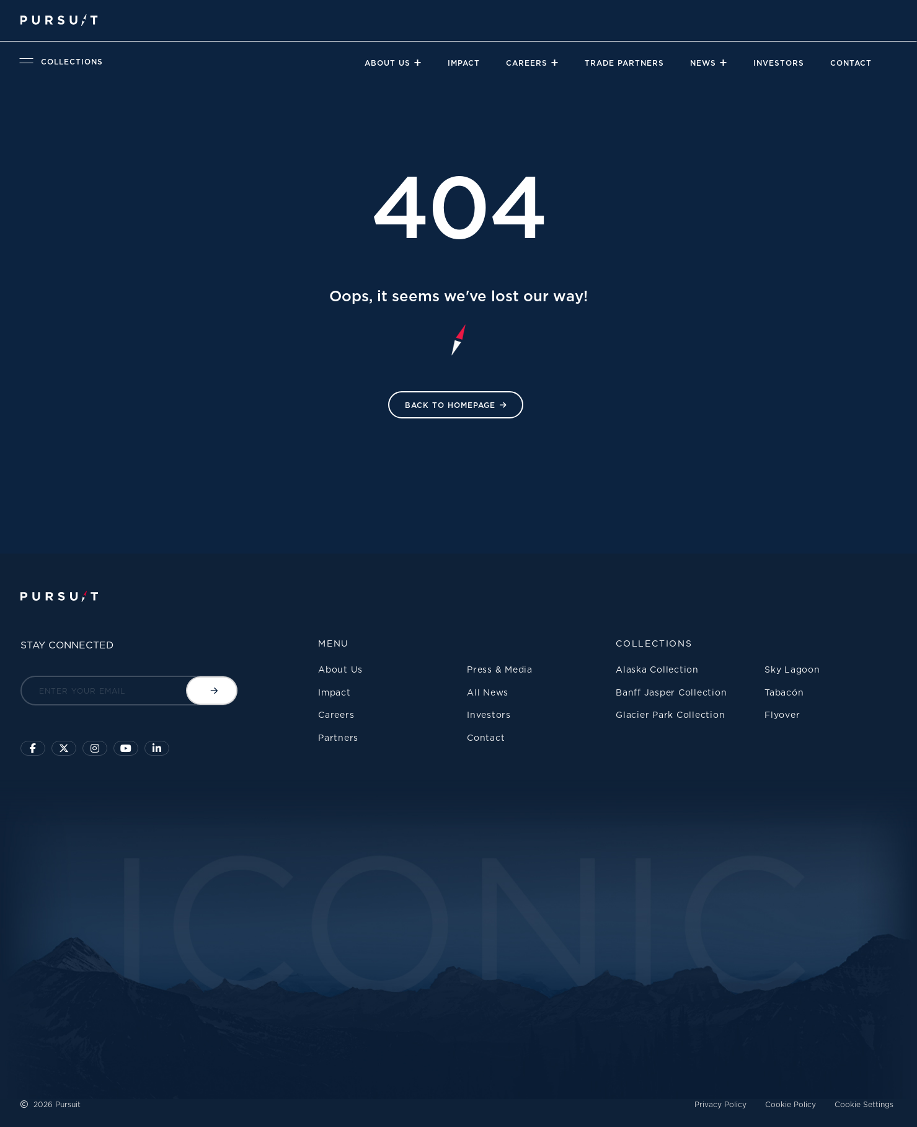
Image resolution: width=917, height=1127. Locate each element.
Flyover (782, 714)
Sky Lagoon (792, 669)
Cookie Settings (864, 1104)
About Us (387, 63)
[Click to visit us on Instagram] (94, 748)
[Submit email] (211, 690)
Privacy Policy (720, 1104)
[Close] (417, 62)
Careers (526, 63)
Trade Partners (624, 63)
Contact (851, 63)
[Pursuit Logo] (58, 20)
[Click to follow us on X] (63, 748)
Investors (778, 63)
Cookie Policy (790, 1104)
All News (487, 692)
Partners (338, 737)
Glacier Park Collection (670, 714)
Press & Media (500, 669)
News (703, 63)
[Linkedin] (156, 748)
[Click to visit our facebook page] (32, 748)
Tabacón (784, 692)
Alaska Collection (657, 669)
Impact (464, 63)
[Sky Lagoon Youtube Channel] (125, 748)
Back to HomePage (450, 405)
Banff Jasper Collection (671, 692)
